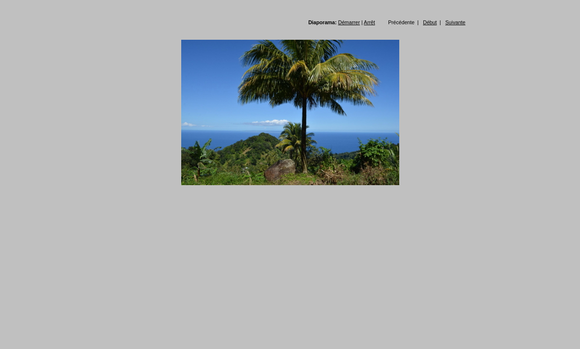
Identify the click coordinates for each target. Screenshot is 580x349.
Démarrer (349, 22)
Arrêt (369, 22)
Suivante (455, 22)
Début (430, 22)
